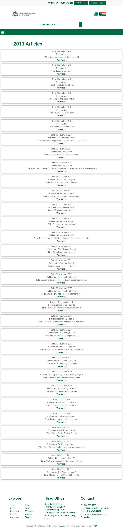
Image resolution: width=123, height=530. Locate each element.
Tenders (28, 517)
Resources (14, 511)
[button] (2, 32)
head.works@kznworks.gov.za (98, 508)
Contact (28, 514)
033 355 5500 (90, 505)
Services (13, 514)
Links (27, 505)
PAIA (95, 526)
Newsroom (14, 517)
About (12, 508)
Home (12, 505)
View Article (61, 60)
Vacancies (29, 511)
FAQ (27, 508)
